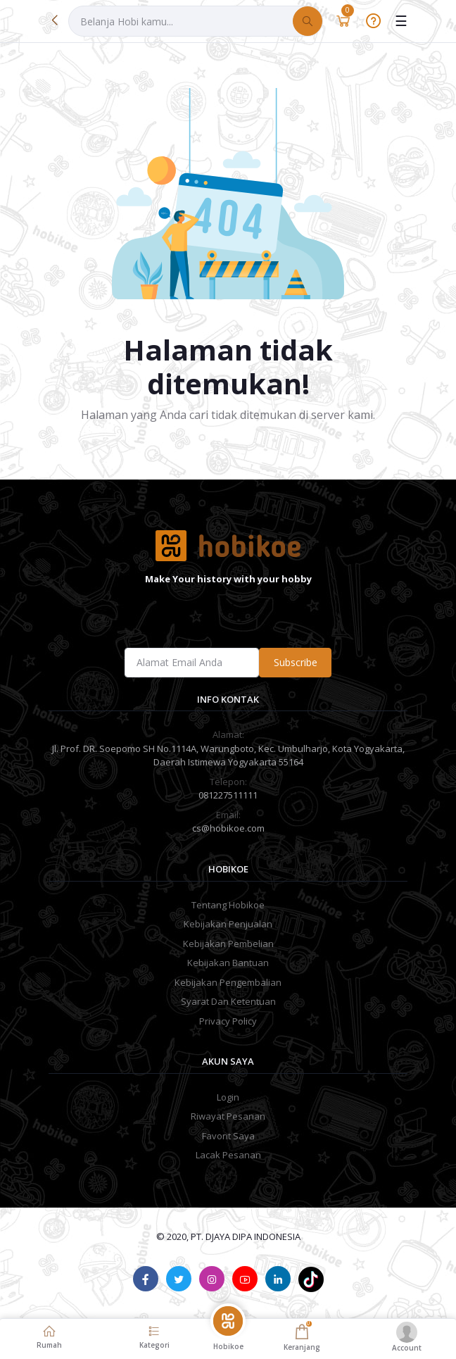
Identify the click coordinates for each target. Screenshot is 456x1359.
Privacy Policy (228, 1021)
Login (228, 1097)
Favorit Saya (228, 1135)
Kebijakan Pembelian (228, 943)
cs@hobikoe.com (228, 828)
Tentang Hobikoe (228, 904)
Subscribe (295, 662)
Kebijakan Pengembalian (228, 982)
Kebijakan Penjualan (228, 924)
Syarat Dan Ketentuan (228, 1001)
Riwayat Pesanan (228, 1116)
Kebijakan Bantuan (228, 962)
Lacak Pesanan (228, 1154)
